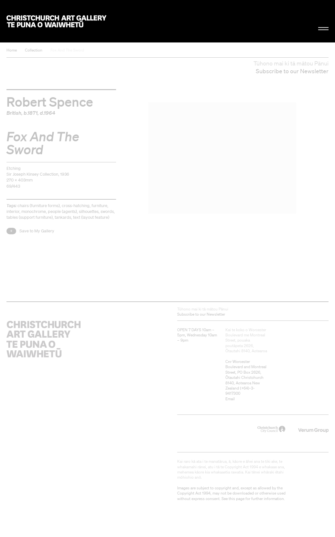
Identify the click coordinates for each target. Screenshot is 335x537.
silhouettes (89, 211)
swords (107, 211)
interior (12, 211)
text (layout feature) (91, 217)
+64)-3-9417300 (240, 390)
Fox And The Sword (67, 50)
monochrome (33, 211)
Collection (33, 50)
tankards (63, 217)
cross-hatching (76, 205)
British (13, 113)
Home (11, 50)
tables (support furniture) (29, 217)
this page (236, 498)
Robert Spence (49, 101)
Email (230, 399)
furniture (99, 205)
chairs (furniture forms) (38, 205)
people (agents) (62, 211)
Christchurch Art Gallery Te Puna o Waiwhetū (56, 21)
